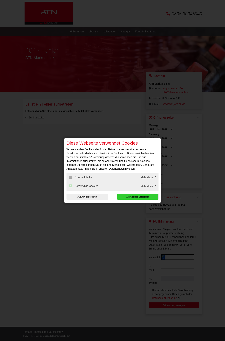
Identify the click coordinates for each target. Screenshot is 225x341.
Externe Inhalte (80, 177)
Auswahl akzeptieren (87, 197)
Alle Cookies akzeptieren (137, 197)
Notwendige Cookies (83, 185)
